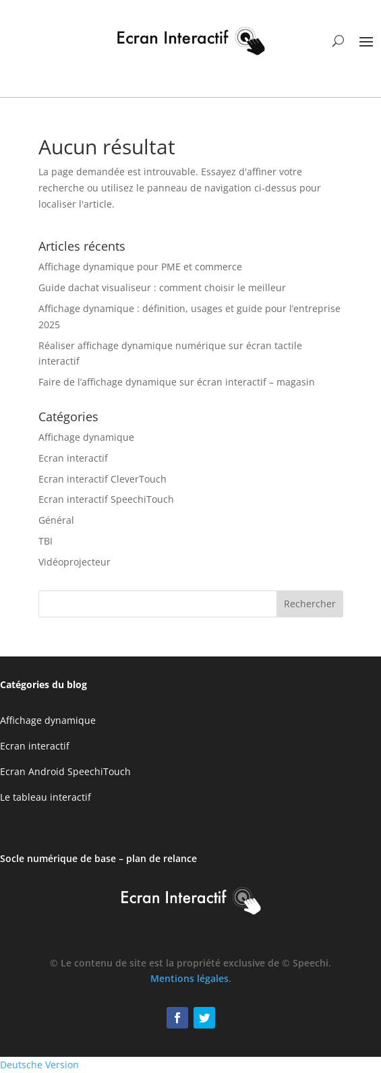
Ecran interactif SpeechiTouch (106, 499)
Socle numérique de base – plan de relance (98, 858)
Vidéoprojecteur (74, 561)
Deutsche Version (39, 1064)
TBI (45, 540)
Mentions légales (189, 978)
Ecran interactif (73, 458)
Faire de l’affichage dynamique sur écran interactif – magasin (176, 381)
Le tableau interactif (45, 797)
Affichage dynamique (86, 437)
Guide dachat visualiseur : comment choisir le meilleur (162, 287)
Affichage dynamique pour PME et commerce (140, 266)
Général (56, 520)
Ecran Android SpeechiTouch (65, 771)
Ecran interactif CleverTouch (102, 478)
